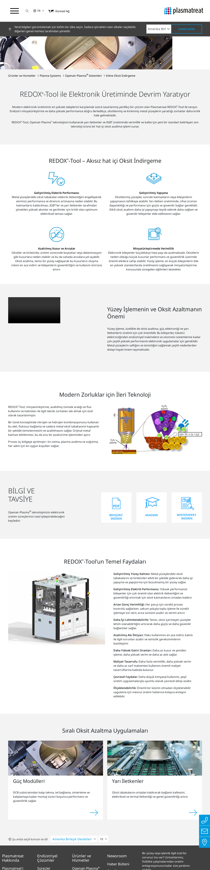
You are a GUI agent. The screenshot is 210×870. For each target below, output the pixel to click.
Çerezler (166, 849)
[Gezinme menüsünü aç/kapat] (14, 10)
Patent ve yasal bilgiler (137, 849)
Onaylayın (186, 29)
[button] (27, 10)
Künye (43, 849)
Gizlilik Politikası (65, 849)
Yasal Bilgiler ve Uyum (99, 849)
